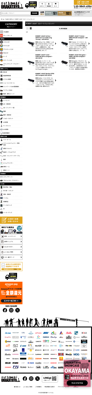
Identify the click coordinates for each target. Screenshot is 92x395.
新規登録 (49, 6)
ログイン (42, 6)
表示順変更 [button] (63, 28)
